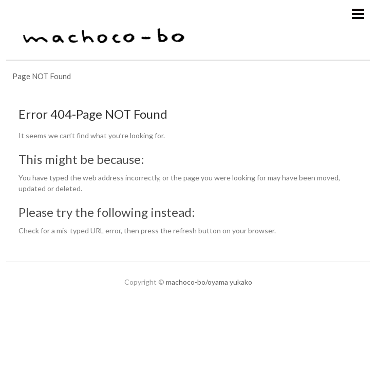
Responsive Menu (358, 13)
